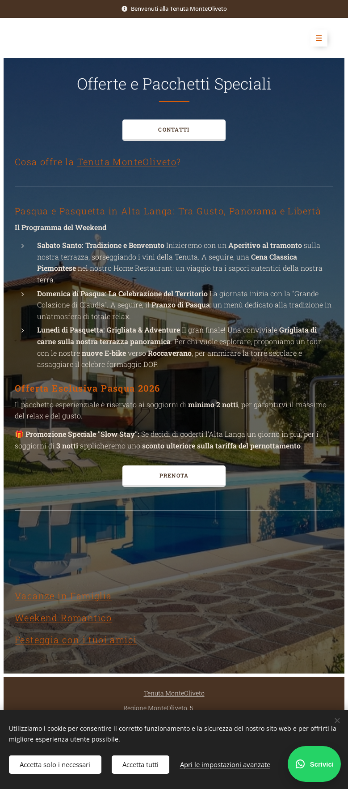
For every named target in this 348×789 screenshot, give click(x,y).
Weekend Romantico (63, 617)
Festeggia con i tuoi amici (76, 639)
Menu (316, 38)
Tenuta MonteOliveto (127, 161)
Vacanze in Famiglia (63, 595)
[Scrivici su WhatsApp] (314, 764)
